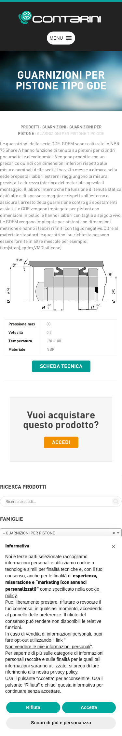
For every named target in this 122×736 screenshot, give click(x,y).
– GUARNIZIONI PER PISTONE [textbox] (59, 533)
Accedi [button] (61, 442)
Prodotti (29, 127)
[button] (56, 38)
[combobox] (61, 532)
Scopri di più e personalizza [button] (61, 722)
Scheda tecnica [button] (61, 366)
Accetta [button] (89, 707)
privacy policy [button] (63, 672)
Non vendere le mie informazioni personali (47, 646)
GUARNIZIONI (54, 127)
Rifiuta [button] (33, 707)
